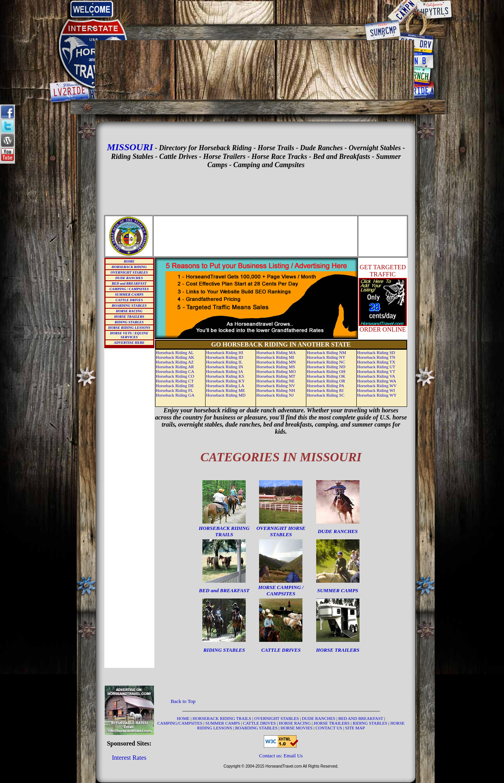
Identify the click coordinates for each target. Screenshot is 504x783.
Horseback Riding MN (276, 362)
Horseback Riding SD (376, 352)
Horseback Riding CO (175, 376)
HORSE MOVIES (297, 727)
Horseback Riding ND (326, 366)
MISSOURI (130, 147)
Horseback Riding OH (326, 371)
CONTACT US (329, 727)
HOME (129, 261)
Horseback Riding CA (175, 371)
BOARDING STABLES (129, 306)
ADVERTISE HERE (129, 343)
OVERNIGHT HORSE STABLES (281, 531)
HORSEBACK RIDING (128, 267)
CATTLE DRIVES (129, 300)
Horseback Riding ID (224, 357)
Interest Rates (129, 757)
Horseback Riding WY (377, 395)
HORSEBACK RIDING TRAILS (224, 531)
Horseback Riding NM (326, 352)
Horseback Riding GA (175, 395)
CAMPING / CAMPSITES (129, 289)
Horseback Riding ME (225, 390)
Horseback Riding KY (225, 380)
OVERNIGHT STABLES (129, 272)
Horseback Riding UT (376, 366)
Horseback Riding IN (224, 366)
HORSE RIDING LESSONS (129, 328)
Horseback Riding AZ (175, 362)
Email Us (293, 756)
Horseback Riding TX (376, 362)
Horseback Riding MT (275, 376)
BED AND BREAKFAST (360, 718)
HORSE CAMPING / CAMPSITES (281, 590)
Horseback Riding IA (224, 371)
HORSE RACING (129, 311)
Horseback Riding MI (275, 357)
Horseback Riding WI (376, 390)
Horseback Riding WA (376, 380)
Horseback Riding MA (276, 352)
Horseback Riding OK (326, 376)
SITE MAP (355, 727)
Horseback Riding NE (275, 380)
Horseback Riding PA (326, 385)
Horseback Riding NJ (275, 395)
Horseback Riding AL (175, 352)
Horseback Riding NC (326, 362)
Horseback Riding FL (174, 390)
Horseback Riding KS (225, 376)
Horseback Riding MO (276, 371)
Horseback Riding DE (175, 385)
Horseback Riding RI (325, 390)
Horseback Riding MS (275, 366)
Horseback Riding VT (376, 371)
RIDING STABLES (129, 322)
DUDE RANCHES (129, 278)
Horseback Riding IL (224, 362)
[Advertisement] (255, 12)
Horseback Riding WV (377, 385)
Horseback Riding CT (175, 380)
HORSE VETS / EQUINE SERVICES (129, 335)
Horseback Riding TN (376, 357)
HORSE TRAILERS (129, 317)
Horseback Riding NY (326, 357)
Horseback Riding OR (326, 380)
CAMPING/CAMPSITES (181, 723)
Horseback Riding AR (175, 366)
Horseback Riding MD (225, 395)
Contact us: (271, 756)
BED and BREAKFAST (129, 283)
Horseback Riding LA (225, 385)
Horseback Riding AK (175, 357)
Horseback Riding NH (275, 390)
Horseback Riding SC (326, 395)
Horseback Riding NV (275, 385)
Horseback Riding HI (224, 352)
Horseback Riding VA (376, 376)
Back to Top (183, 701)
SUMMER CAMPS (129, 294)
